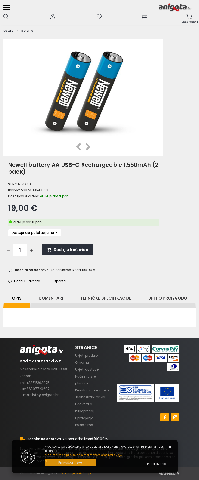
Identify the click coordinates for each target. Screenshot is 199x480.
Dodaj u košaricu (67, 249)
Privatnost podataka (92, 390)
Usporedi (56, 281)
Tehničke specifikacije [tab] (105, 298)
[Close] (70, 462)
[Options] (156, 464)
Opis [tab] (17, 298)
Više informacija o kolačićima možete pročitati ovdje (83, 455)
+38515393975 (37, 383)
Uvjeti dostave (87, 369)
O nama (82, 362)
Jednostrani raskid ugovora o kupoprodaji (90, 404)
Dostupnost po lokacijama (33, 232)
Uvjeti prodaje (86, 355)
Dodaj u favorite (24, 281)
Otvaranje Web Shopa (77, 473)
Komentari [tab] (51, 298)
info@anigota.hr (45, 395)
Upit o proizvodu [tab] (167, 298)
